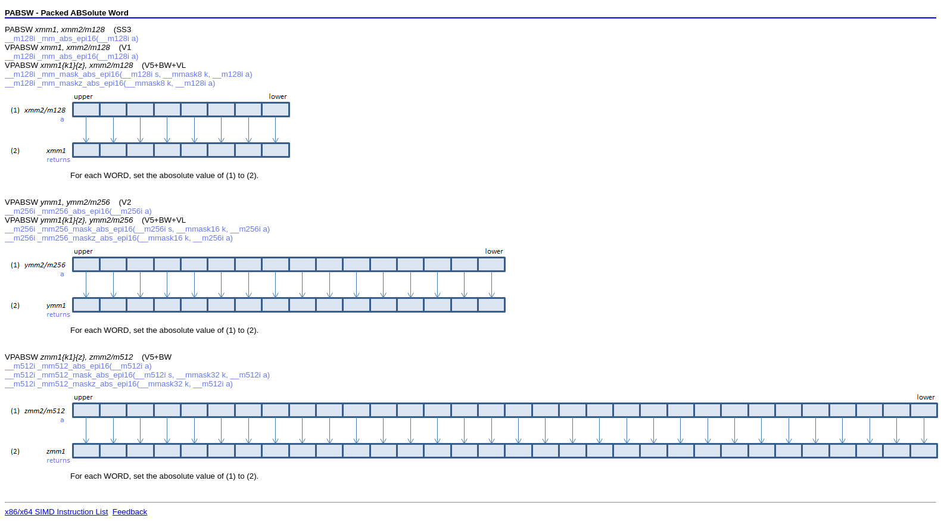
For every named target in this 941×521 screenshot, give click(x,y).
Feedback (130, 511)
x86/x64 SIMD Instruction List (56, 511)
